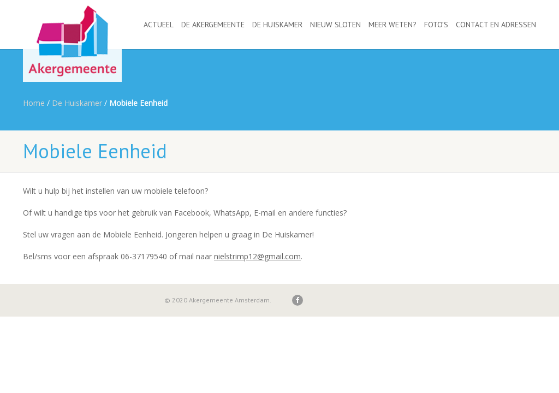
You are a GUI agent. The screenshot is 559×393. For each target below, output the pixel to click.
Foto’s (436, 24)
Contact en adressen (496, 24)
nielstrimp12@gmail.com (257, 256)
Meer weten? (392, 24)
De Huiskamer (277, 24)
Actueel (159, 24)
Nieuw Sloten (335, 24)
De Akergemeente (213, 24)
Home (34, 103)
